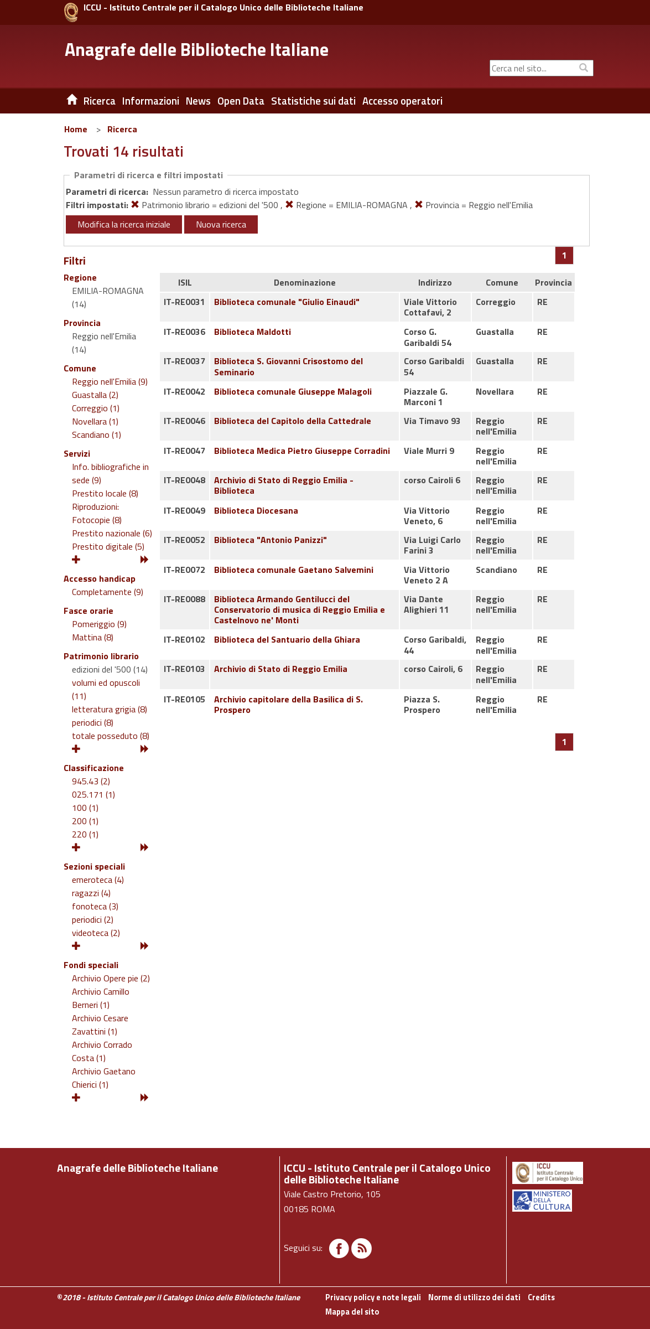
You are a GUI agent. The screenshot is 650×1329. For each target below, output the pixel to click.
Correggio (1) (95, 408)
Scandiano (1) (96, 434)
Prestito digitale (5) (108, 546)
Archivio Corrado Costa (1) (102, 1051)
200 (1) (85, 821)
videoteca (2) (96, 932)
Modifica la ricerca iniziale (123, 224)
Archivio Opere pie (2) (111, 978)
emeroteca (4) (98, 879)
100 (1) (85, 807)
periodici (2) (92, 919)
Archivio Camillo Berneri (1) (100, 998)
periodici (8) (92, 722)
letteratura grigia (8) (109, 709)
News (198, 100)
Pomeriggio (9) (99, 623)
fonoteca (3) (95, 906)
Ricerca (122, 129)
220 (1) (85, 834)
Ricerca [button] (100, 100)
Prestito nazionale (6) (112, 533)
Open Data (240, 100)
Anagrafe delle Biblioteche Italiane (197, 49)
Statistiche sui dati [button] (313, 100)
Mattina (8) (92, 637)
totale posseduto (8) (110, 735)
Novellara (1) (95, 421)
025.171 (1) (93, 794)
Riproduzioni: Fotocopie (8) (97, 513)
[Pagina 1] (564, 255)
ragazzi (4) (91, 892)
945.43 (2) (91, 781)
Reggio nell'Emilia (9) (110, 381)
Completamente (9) (107, 591)
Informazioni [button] (150, 100)
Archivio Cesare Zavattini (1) (100, 1024)
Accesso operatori (402, 100)
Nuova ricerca (221, 224)
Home (75, 129)
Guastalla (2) (95, 394)
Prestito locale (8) (105, 493)
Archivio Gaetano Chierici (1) (104, 1077)
